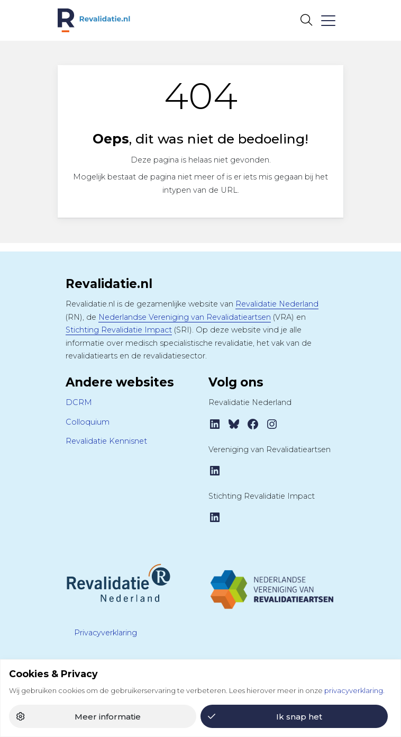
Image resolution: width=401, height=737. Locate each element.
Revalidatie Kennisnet (106, 441)
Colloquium (88, 422)
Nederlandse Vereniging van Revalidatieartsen (184, 317)
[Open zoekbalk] (306, 20)
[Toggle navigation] (328, 20)
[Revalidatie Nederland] (118, 582)
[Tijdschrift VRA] (271, 585)
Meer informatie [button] (108, 717)
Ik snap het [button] (299, 717)
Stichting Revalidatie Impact (119, 330)
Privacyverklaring (105, 632)
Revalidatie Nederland (276, 304)
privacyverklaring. (354, 690)
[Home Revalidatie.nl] (94, 20)
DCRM (79, 402)
